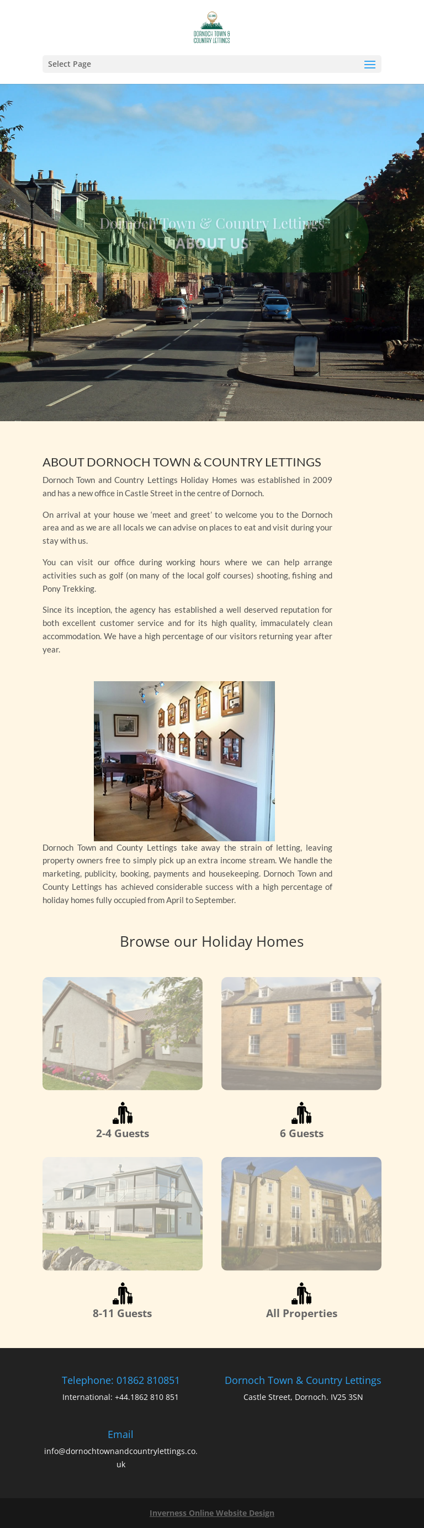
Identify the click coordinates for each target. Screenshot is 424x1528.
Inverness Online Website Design (212, 1513)
